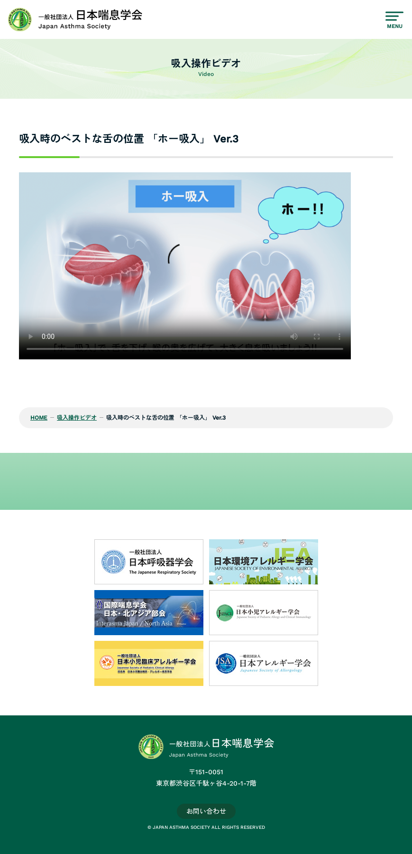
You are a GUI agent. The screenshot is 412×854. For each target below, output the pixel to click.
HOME (38, 417)
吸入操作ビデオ (77, 417)
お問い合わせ (206, 811)
